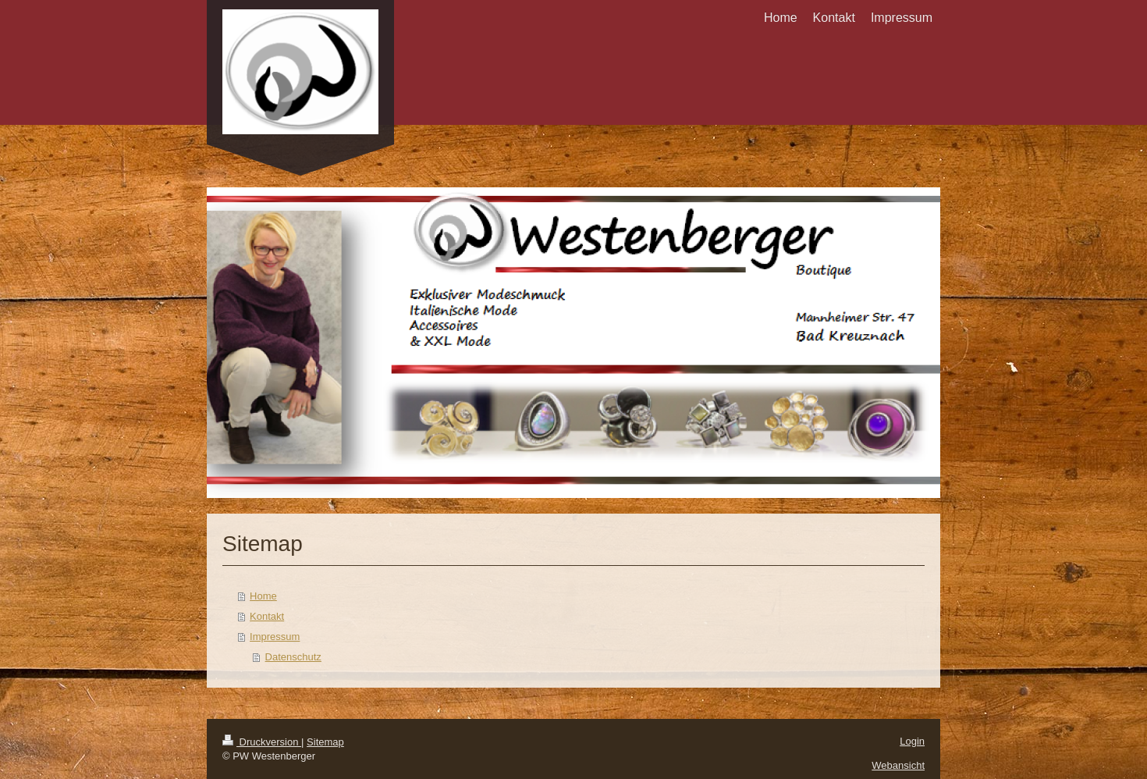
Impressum (275, 636)
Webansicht (898, 765)
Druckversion (261, 742)
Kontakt (267, 616)
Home (263, 596)
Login (912, 741)
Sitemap (325, 742)
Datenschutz (293, 657)
